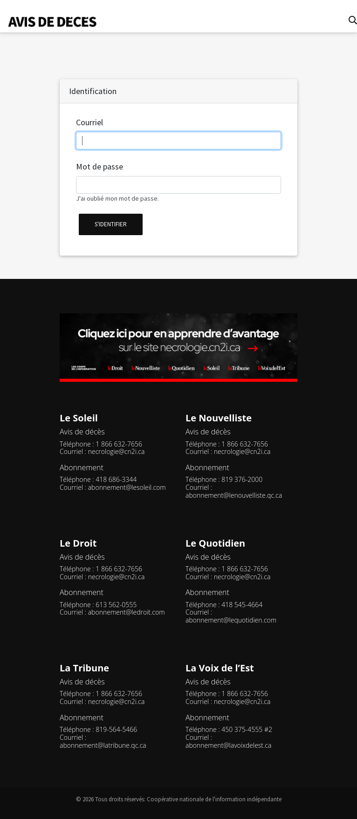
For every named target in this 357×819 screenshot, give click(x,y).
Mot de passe (99, 166)
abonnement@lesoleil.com (127, 487)
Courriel (89, 122)
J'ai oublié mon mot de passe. (117, 198)
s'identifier (111, 224)
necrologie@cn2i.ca (116, 451)
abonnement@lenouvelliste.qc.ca (233, 495)
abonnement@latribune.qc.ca (103, 745)
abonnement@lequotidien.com (230, 620)
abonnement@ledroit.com (126, 612)
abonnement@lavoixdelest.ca (228, 745)
